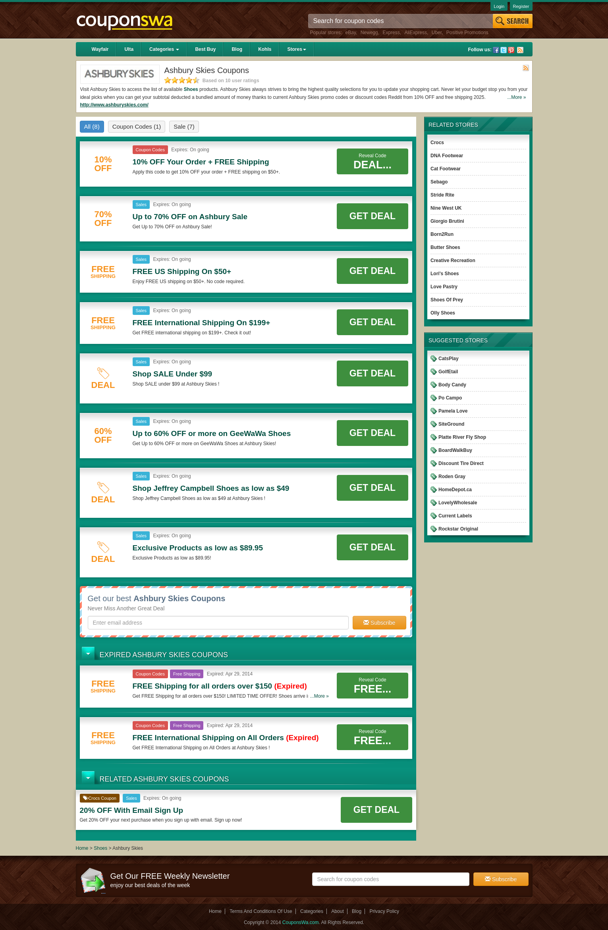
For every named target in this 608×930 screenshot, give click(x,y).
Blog (237, 49)
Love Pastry (443, 286)
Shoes (191, 89)
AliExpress (415, 32)
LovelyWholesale (457, 503)
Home (82, 848)
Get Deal (372, 216)
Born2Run (442, 234)
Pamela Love (452, 411)
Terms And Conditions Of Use (261, 911)
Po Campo (450, 398)
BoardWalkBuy (455, 450)
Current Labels (455, 516)
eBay (350, 32)
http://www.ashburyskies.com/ (114, 105)
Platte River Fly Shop (462, 437)
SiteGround (451, 424)
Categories (164, 49)
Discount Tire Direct (461, 463)
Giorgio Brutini (447, 221)
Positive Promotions (467, 32)
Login (499, 6)
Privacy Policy (384, 911)
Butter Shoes (445, 247)
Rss (520, 50)
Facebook (496, 50)
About (337, 911)
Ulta (128, 49)
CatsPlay (448, 358)
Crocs (437, 142)
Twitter (503, 50)
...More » (516, 97)
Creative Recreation (452, 260)
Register (521, 6)
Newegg (369, 32)
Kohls (264, 49)
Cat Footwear (445, 169)
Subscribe (379, 622)
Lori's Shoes (444, 273)
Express (391, 32)
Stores (296, 49)
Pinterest (511, 50)
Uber (437, 32)
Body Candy (452, 385)
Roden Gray (451, 476)
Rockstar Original (458, 529)
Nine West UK (445, 208)
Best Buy (205, 49)
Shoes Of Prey (446, 300)
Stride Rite (442, 195)
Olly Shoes (442, 313)
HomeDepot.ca (455, 489)
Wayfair (100, 49)
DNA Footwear (446, 155)
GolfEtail (448, 371)
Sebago (439, 182)
